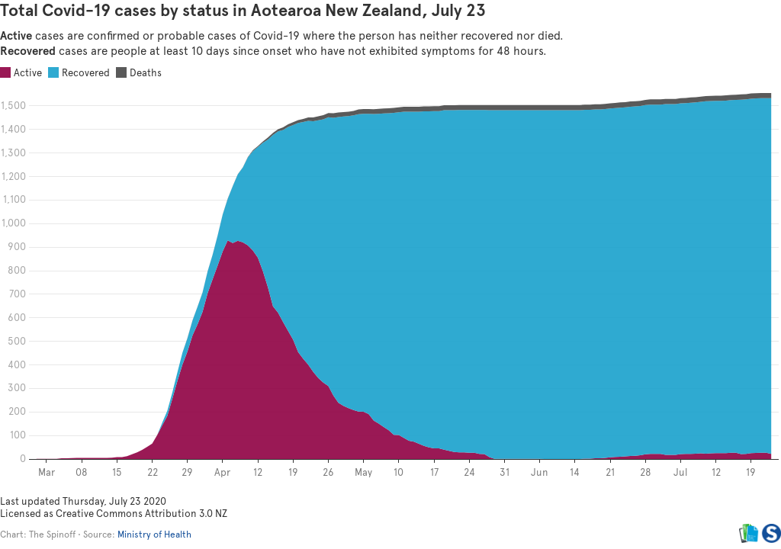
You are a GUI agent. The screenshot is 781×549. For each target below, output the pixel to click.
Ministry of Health (154, 534)
